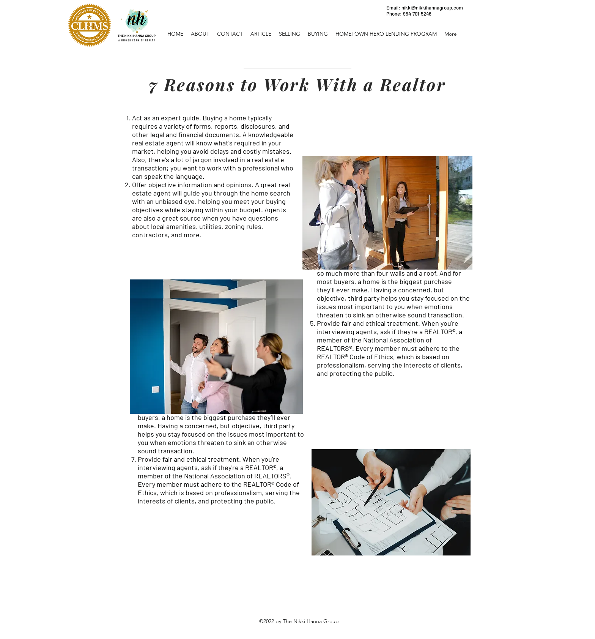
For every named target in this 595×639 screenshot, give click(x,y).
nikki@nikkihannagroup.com (432, 8)
